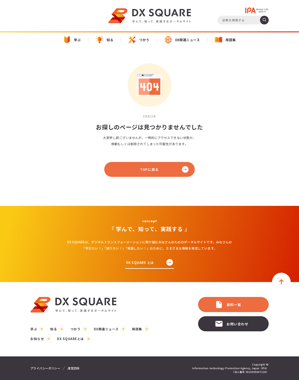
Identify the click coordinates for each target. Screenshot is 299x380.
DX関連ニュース (182, 39)
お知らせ (37, 339)
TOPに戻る (149, 169)
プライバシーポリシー (45, 368)
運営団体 (74, 368)
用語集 (225, 39)
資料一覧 (228, 304)
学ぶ (72, 39)
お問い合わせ (232, 324)
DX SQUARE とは (140, 263)
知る (104, 39)
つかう (138, 39)
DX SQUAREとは (70, 339)
